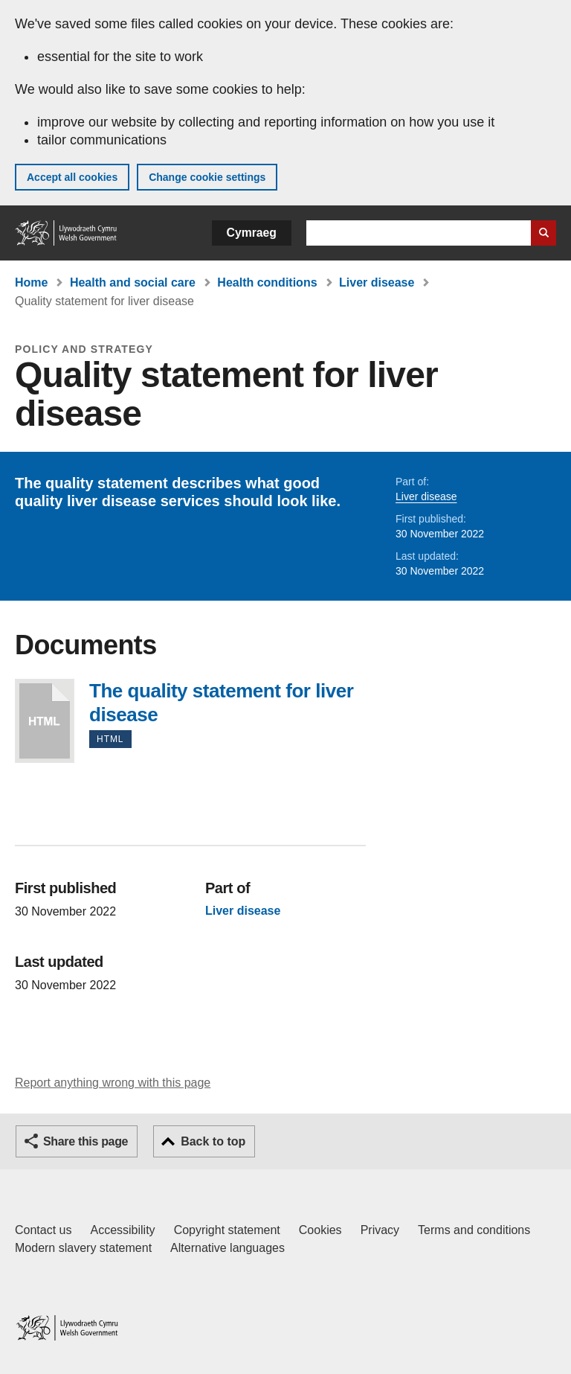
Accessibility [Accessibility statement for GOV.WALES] (122, 1230)
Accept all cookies (72, 177)
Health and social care (133, 282)
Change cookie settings (207, 177)
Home (31, 282)
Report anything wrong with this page (112, 1082)
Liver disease (376, 282)
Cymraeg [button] (252, 232)
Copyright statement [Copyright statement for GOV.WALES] (227, 1230)
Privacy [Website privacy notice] (380, 1230)
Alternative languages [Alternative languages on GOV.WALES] (227, 1248)
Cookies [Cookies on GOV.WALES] (320, 1230)
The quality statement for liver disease (44, 721)
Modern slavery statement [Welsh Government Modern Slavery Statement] (83, 1248)
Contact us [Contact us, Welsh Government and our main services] (43, 1230)
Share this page (85, 1141)
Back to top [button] (213, 1141)
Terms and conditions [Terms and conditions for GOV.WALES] (474, 1230)
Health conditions (267, 282)
